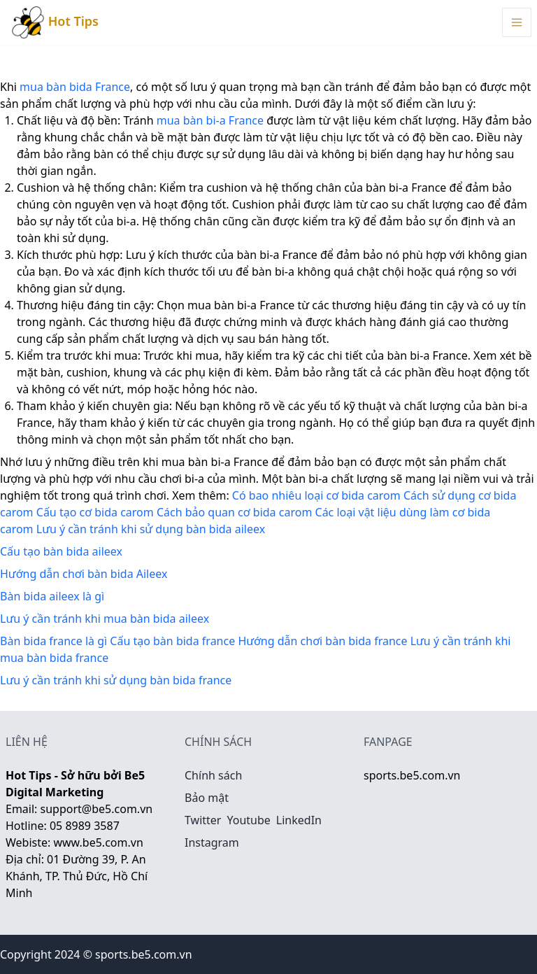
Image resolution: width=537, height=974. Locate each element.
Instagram (212, 842)
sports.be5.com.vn (412, 775)
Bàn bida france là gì (53, 641)
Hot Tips (55, 22)
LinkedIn (299, 820)
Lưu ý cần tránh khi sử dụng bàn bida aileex (150, 529)
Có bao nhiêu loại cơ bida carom (316, 495)
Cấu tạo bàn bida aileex (61, 551)
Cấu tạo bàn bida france (172, 641)
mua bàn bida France (75, 86)
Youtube (248, 820)
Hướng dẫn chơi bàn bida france (322, 641)
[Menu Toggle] (516, 22)
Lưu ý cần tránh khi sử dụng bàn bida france (115, 680)
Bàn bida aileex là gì (52, 596)
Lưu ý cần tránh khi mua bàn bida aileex (104, 618)
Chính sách (213, 775)
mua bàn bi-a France (210, 120)
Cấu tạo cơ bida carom (95, 512)
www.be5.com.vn (98, 842)
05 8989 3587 (85, 825)
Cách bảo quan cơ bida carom (234, 512)
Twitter (203, 820)
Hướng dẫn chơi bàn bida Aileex (83, 573)
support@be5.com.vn (97, 809)
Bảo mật (207, 797)
